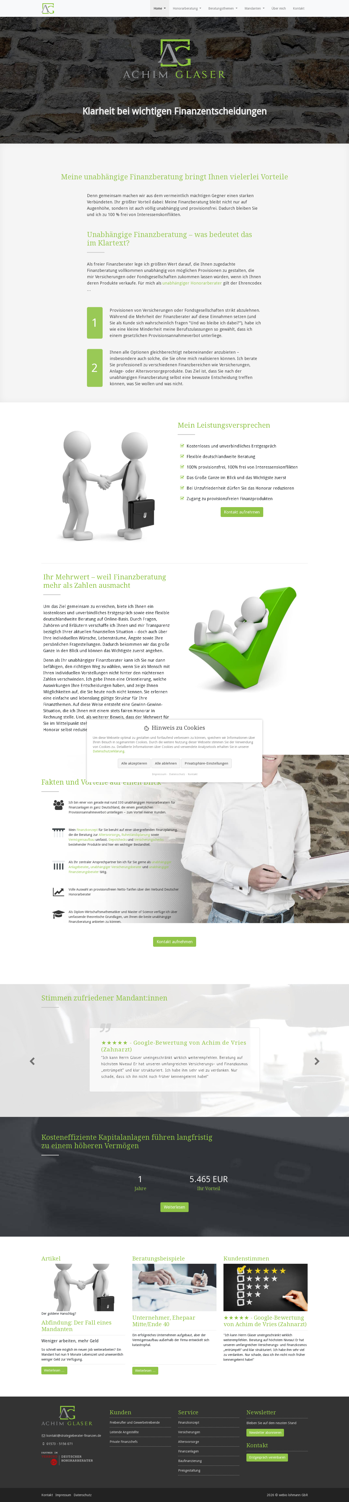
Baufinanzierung (190, 1461)
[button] (159, 8)
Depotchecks (232, 839)
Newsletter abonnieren (265, 1432)
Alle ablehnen (165, 763)
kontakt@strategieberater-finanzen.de (74, 1435)
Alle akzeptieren (134, 763)
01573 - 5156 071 (60, 1444)
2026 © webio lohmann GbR (287, 1495)
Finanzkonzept (201, 830)
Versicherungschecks (263, 839)
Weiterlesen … (53, 1369)
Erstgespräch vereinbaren (267, 1457)
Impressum (63, 1495)
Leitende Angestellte (124, 1432)
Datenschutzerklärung (108, 751)
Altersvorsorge (223, 835)
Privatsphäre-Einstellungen (206, 763)
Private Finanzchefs (123, 1442)
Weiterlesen (174, 1207)
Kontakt (47, 1495)
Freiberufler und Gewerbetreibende (135, 1422)
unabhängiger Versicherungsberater (230, 867)
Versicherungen (189, 1432)
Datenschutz (83, 1495)
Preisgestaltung (189, 1470)
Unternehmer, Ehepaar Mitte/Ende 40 (163, 1321)
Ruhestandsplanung (250, 835)
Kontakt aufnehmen (175, 941)
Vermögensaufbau (196, 839)
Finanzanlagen (188, 1451)
